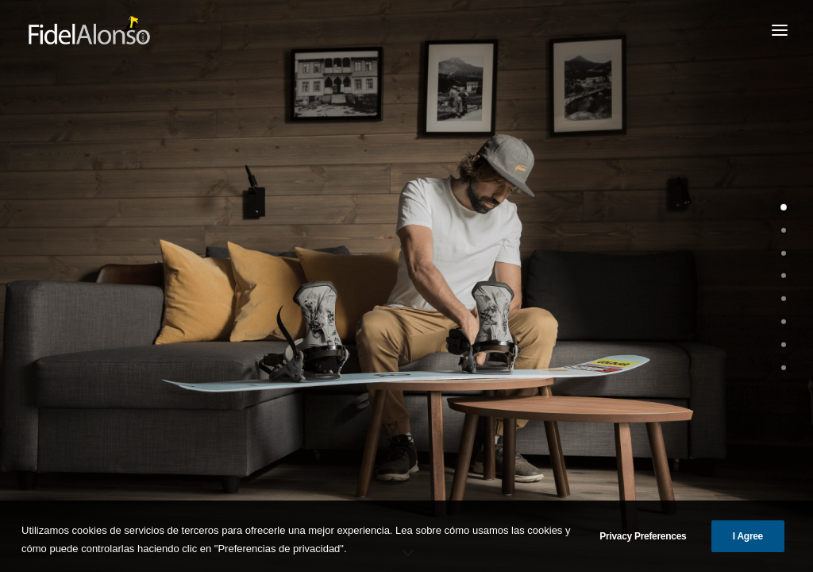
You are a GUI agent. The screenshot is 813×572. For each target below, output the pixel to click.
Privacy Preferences (642, 547)
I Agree (748, 547)
